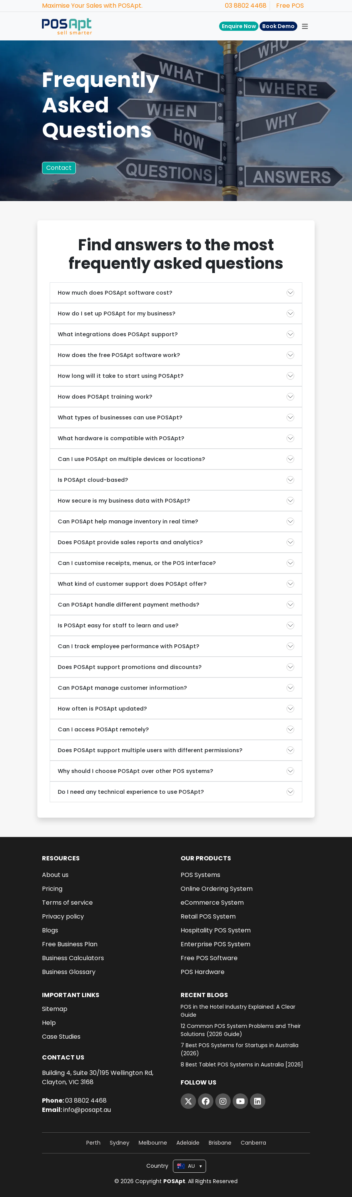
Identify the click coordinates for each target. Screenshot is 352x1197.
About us (55, 875)
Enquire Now (239, 26)
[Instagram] (223, 1101)
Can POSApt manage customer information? (122, 688)
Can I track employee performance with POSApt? (128, 646)
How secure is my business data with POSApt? (124, 501)
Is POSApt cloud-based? (93, 480)
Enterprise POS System (215, 944)
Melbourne (153, 1143)
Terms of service (67, 903)
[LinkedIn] (257, 1101)
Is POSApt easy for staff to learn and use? (118, 625)
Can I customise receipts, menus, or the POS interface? (137, 563)
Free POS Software (209, 958)
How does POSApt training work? (105, 397)
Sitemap (54, 1009)
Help (49, 1023)
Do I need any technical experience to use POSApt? (131, 792)
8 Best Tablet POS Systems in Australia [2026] (242, 1064)
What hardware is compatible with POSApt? (121, 438)
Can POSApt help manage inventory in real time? (128, 521)
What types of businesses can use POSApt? (120, 417)
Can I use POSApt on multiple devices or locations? (131, 459)
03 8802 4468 (246, 5)
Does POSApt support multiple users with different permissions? (150, 750)
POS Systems (200, 875)
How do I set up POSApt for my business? (116, 313)
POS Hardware (203, 972)
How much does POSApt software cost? (115, 293)
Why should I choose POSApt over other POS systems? (135, 771)
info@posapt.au (87, 1109)
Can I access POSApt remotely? (103, 729)
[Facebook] (205, 1101)
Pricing (52, 889)
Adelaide (187, 1143)
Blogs (50, 930)
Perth (93, 1143)
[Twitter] (188, 1101)
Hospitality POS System (216, 930)
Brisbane (220, 1143)
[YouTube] (240, 1101)
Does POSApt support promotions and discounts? (129, 667)
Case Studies (61, 1037)
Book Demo (278, 26)
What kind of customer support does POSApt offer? (132, 584)
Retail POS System (208, 917)
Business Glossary (69, 972)
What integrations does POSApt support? (118, 334)
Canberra (253, 1143)
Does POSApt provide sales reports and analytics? (130, 542)
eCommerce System (212, 903)
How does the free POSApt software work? (119, 355)
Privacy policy (63, 917)
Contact (59, 167)
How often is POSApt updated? (102, 708)
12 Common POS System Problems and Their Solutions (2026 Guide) (241, 1030)
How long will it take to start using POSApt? (120, 376)
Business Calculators (73, 958)
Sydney (119, 1143)
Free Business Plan (69, 944)
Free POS (290, 5)
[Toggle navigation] (304, 26)
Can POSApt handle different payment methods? (128, 605)
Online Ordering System (217, 889)
